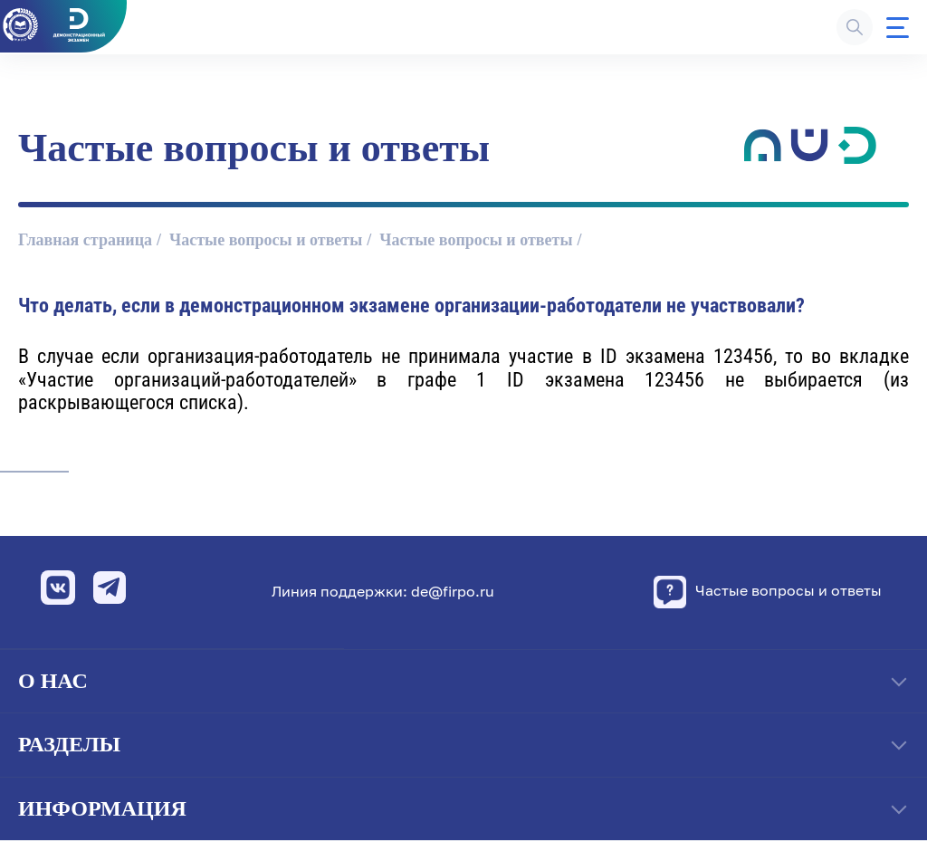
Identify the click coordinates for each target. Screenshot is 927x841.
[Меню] (897, 27)
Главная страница (85, 240)
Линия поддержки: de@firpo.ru (383, 591)
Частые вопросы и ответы (265, 240)
